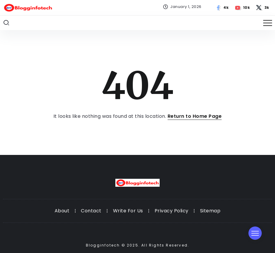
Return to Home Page (195, 116)
